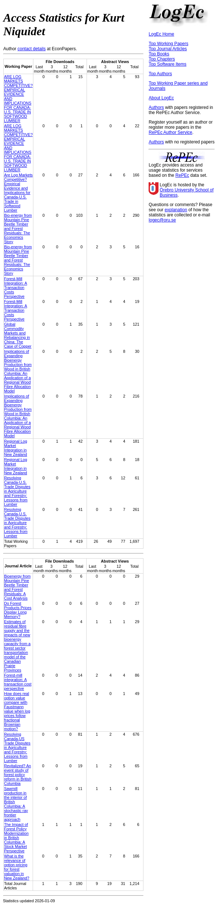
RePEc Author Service (170, 132)
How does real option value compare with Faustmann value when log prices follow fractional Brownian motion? (17, 711)
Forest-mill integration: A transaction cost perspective (18, 682)
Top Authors (160, 73)
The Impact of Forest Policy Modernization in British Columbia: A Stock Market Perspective (16, 837)
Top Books (159, 53)
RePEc (182, 175)
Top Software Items (167, 64)
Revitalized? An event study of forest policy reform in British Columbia (18, 775)
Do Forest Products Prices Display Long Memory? (18, 610)
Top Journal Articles (168, 48)
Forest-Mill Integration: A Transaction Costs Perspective (15, 288)
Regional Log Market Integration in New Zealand (15, 448)
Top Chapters (162, 59)
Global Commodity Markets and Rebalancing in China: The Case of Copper (18, 335)
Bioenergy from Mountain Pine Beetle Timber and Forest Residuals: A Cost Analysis (17, 587)
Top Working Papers (168, 43)
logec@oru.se (162, 220)
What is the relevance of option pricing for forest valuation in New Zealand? (16, 867)
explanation (176, 209)
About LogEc (161, 97)
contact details (32, 48)
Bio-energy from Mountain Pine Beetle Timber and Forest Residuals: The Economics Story (18, 228)
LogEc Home (161, 34)
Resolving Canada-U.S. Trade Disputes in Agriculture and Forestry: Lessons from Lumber (17, 491)
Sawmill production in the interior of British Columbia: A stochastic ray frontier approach (16, 804)
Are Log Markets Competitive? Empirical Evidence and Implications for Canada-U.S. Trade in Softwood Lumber (18, 192)
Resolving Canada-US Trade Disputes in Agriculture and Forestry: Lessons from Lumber (17, 747)
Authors (156, 107)
